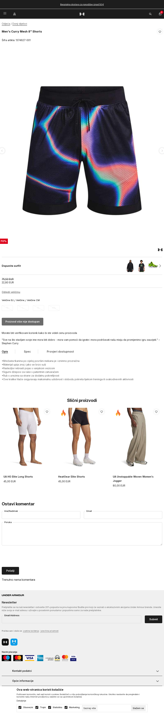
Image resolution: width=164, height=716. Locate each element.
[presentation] (28, 555)
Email (89, 510)
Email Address (11, 614)
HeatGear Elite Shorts (71, 475)
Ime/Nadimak (11, 510)
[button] (160, 36)
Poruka (8, 521)
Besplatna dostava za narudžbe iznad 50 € (82, 4)
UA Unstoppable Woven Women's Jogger (133, 477)
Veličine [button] (20, 299)
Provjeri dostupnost (60, 350)
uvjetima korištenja (31, 630)
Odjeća (6, 23)
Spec (27, 350)
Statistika (57, 707)
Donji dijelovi (19, 23)
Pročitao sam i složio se (30, 630)
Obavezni (28, 707)
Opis (5, 350)
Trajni (43, 707)
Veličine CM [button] (33, 299)
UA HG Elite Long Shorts (18, 475)
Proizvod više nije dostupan (22, 320)
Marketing (74, 707)
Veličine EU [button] (8, 299)
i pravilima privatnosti (49, 630)
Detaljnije (21, 701)
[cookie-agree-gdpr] (138, 708)
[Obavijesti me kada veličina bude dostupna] (7, 307)
